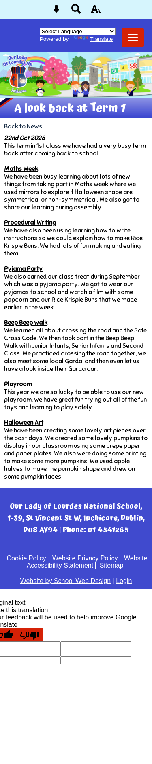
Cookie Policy (26, 558)
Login (124, 580)
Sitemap (112, 565)
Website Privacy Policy (85, 558)
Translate (93, 39)
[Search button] (76, 11)
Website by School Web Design (65, 580)
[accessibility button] (96, 11)
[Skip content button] (56, 11)
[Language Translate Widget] (78, 31)
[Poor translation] (30, 634)
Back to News (23, 126)
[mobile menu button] (133, 37)
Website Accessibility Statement (87, 562)
